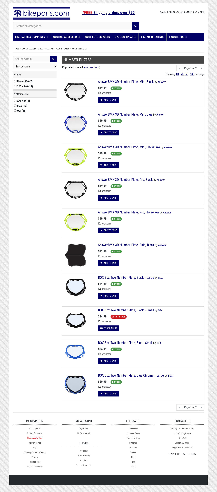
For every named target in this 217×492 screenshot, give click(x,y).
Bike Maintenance (152, 37)
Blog (133, 457)
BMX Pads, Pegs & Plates (57, 48)
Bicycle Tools (178, 37)
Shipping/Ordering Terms (34, 452)
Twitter (133, 452)
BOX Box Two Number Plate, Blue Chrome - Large (131, 375)
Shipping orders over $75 (108, 12)
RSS (133, 462)
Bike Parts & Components (31, 37)
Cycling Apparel (125, 37)
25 (182, 74)
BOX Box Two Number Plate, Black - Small (126, 310)
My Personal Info (84, 433)
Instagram (133, 443)
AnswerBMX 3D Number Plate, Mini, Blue (125, 114)
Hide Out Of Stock (92, 67)
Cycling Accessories (66, 37)
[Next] (201, 68)
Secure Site (35, 462)
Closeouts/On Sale (34, 438)
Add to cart (108, 100)
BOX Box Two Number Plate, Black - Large (126, 277)
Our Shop (84, 460)
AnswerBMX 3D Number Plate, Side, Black (126, 245)
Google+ (133, 447)
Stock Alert (108, 328)
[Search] (135, 26)
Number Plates (79, 48)
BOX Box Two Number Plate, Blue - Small (125, 343)
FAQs (35, 447)
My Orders (84, 428)
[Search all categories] (72, 26)
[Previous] (179, 68)
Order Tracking (84, 455)
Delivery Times (35, 443)
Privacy (35, 457)
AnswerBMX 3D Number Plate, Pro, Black (125, 180)
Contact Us (84, 451)
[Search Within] (31, 59)
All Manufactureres (35, 433)
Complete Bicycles (97, 37)
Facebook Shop (133, 438)
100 (192, 74)
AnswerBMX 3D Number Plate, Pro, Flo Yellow (128, 212)
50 (186, 74)
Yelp (133, 466)
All (17, 48)
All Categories (35, 428)
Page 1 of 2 (190, 68)
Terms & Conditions (35, 466)
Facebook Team (133, 433)
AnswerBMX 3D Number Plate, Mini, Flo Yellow (129, 147)
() (23, 81)
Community (133, 428)
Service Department (84, 465)
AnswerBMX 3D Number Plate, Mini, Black (126, 82)
